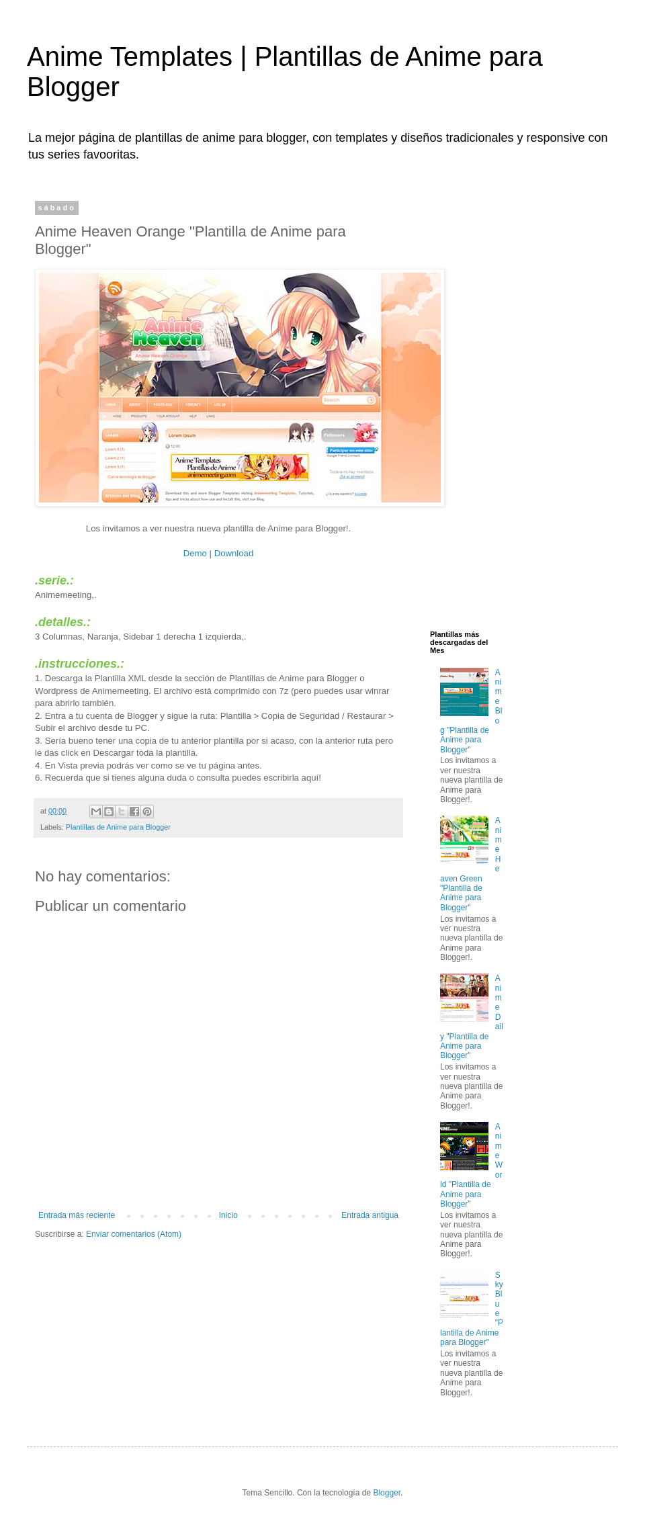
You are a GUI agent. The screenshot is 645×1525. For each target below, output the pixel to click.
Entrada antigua (369, 1215)
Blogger (386, 1492)
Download (234, 553)
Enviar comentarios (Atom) (133, 1234)
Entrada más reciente (76, 1215)
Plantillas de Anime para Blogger (118, 827)
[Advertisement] (473, 405)
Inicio (228, 1215)
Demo (195, 553)
